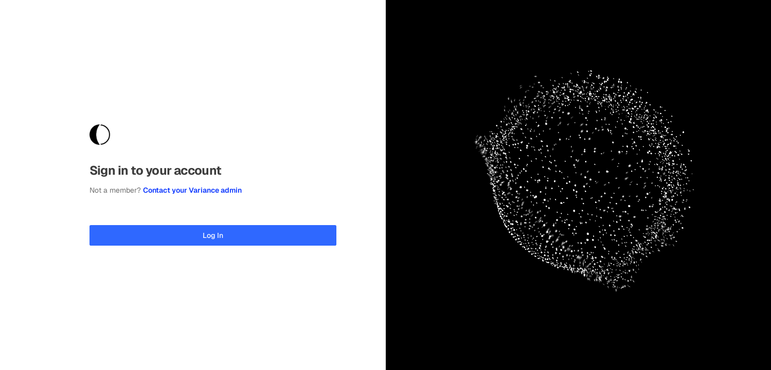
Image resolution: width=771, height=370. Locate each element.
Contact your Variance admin (192, 190)
